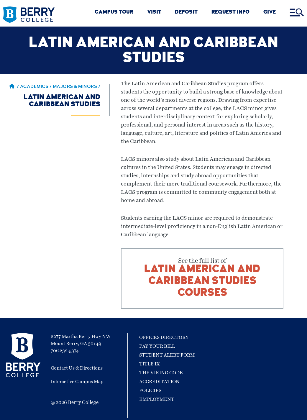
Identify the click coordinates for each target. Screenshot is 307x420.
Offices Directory (164, 337)
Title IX (149, 364)
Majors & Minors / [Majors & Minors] (77, 87)
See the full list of (202, 278)
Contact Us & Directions (77, 368)
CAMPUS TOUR (114, 12)
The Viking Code (161, 372)
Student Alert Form (167, 355)
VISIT (154, 12)
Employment (156, 399)
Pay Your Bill (157, 346)
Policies (150, 390)
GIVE (269, 12)
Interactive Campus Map (77, 381)
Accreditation (159, 381)
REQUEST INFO (230, 12)
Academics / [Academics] (36, 87)
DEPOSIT (186, 12)
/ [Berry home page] (14, 87)
